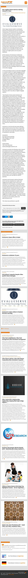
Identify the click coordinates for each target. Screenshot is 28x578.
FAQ (1, 573)
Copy (23, 208)
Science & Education (9, 444)
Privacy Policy (8, 573)
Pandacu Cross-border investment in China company (11, 356)
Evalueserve (11, 15)
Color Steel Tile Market (6, 523)
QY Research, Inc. (5, 445)
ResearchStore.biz (5, 484)
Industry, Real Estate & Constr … (11, 396)
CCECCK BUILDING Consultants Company (9, 397)
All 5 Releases (5, 328)
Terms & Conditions (15, 573)
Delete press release (8, 224)
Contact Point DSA (22, 573)
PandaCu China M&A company (7, 336)
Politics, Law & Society (10, 271)
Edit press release (19, 224)
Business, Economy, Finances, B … (12, 234)
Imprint (4, 573)
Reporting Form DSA (4, 574)
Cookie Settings (11, 574)
